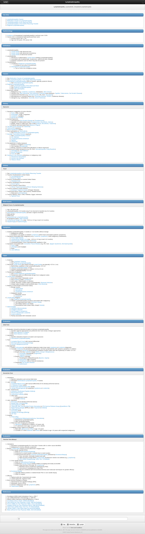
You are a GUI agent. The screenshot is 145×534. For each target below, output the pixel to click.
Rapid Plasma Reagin (17, 408)
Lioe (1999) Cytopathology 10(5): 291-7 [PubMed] (34, 459)
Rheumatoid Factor (17, 392)
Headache (14, 116)
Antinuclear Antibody (17, 394)
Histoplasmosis (15, 181)
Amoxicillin (22, 353)
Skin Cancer (47, 92)
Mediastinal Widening (21, 418)
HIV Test (13, 414)
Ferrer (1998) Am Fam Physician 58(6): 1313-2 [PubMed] (24, 504)
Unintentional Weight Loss (15, 220)
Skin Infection (24, 93)
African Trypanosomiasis (18, 187)
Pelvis (37, 430)
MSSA (38, 352)
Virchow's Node (36, 302)
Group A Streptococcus (47, 352)
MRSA (22, 356)
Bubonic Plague (35, 125)
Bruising (33, 241)
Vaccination (23, 131)
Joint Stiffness (24, 150)
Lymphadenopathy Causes (15, 19)
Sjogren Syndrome (55, 244)
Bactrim (41, 358)
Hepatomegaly (11, 221)
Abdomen (30, 430)
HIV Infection (15, 137)
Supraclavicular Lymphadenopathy (17, 217)
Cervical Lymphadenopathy (39, 454)
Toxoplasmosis (39, 120)
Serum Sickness (40, 98)
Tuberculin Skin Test (17, 406)
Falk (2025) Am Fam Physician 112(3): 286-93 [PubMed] (24, 502)
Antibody (22, 398)
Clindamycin (23, 361)
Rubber (16, 279)
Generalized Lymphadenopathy (20, 66)
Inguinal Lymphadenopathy (19, 267)
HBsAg (26, 412)
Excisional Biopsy (61, 454)
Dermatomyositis (34, 95)
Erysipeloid (23, 146)
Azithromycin (23, 364)
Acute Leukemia (16, 314)
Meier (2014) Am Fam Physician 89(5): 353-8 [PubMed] (24, 510)
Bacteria (25, 350)
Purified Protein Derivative (32, 406)
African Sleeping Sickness (35, 187)
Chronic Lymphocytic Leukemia (20, 312)
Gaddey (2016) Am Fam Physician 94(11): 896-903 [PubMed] (25, 505)
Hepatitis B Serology (17, 412)
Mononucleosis (22, 343)
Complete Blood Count (18, 341)
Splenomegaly (22, 221)
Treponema (37, 408)
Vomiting (20, 117)
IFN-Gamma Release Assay (50, 406)
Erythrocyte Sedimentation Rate (21, 386)
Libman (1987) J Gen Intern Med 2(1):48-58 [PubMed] (23, 508)
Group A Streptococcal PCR (19, 344)
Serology (30, 343)
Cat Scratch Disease (75, 93)
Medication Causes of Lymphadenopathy (19, 21)
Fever (13, 113)
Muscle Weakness (16, 152)
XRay (31, 429)
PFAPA (49, 96)
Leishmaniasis (22, 193)
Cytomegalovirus (16, 404)
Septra (47, 358)
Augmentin (37, 353)
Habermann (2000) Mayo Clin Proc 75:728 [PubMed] (23, 507)
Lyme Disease (17, 126)
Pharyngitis (14, 114)
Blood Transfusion (12, 129)
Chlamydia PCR (16, 409)
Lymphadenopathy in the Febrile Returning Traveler (22, 24)
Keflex (29, 355)
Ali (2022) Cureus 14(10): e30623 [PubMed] (20, 501)
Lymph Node (15, 51)
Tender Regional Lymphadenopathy (25, 273)
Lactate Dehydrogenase (18, 388)
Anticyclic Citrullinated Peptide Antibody (23, 391)
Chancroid (14, 141)
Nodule (42, 305)
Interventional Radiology (27, 451)
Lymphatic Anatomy (20, 261)
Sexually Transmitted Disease (16, 134)
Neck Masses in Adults (21, 334)
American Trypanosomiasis (19, 190)
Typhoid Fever (15, 196)
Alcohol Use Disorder (17, 158)
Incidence (10, 35)
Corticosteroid (19, 347)
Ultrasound (18, 424)
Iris (27, 303)
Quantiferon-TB (65, 406)
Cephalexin (22, 355)
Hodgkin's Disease (16, 309)
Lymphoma (31, 92)
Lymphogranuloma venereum (20, 138)
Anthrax (50, 122)
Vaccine (31, 98)
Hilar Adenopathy (19, 89)
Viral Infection (34, 93)
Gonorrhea (14, 411)
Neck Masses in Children (21, 332)
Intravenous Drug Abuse (18, 156)
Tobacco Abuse (15, 159)
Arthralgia (14, 150)
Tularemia (52, 123)
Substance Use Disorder (14, 155)
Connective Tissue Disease (32, 244)
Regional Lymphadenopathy (15, 25)
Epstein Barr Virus (16, 403)
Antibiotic (19, 349)
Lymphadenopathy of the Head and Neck (19, 22)
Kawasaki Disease (40, 96)
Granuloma (42, 93)
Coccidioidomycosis (17, 176)
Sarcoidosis (49, 95)
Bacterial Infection (46, 282)
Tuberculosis (64, 93)
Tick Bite (9, 126)
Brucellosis (44, 122)
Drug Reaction (51, 149)
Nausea (13, 117)
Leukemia (25, 92)
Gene (12, 382)
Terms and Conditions (76, 527)
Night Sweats (23, 218)
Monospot (14, 343)
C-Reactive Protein (17, 385)
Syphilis (57, 93)
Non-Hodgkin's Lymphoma (19, 311)
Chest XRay (15, 417)
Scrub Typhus (15, 184)
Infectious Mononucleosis (19, 308)
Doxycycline (23, 359)
